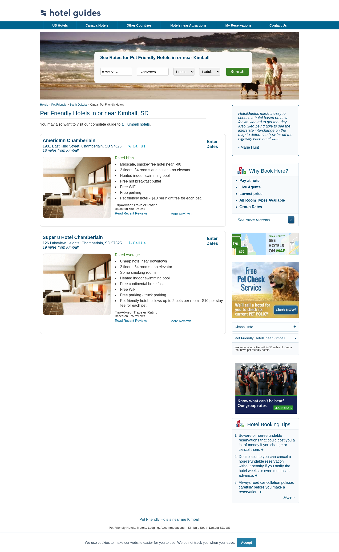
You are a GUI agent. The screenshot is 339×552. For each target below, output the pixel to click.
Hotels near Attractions (188, 25)
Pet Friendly (58, 104)
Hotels (44, 104)
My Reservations (238, 25)
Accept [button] (246, 542)
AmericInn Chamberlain (69, 140)
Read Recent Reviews (131, 213)
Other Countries (139, 25)
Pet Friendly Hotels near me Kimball (169, 519)
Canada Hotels (96, 25)
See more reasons (254, 220)
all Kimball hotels (135, 124)
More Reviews (180, 214)
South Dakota (78, 104)
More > (289, 497)
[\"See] (291, 219)
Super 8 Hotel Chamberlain (73, 237)
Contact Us (278, 25)
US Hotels (60, 25)
